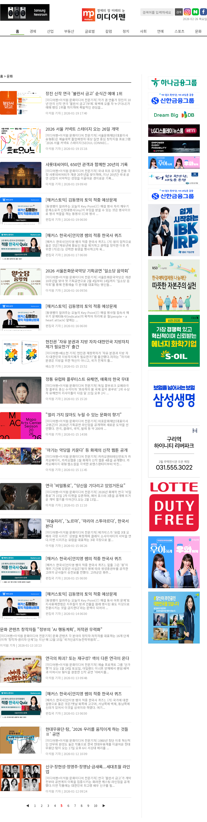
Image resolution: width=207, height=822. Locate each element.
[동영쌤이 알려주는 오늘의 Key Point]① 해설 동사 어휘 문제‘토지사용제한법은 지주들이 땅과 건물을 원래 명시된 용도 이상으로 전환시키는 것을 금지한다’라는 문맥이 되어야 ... (88, 604)
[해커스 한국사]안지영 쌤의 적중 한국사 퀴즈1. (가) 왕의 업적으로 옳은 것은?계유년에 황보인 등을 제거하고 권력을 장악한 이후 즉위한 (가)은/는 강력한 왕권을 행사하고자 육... (88, 245)
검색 (179, 12)
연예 (160, 31)
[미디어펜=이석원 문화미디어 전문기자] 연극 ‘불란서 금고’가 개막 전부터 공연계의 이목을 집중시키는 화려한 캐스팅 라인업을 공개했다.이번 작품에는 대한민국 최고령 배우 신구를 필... (88, 782)
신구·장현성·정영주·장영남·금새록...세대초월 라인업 (88, 769)
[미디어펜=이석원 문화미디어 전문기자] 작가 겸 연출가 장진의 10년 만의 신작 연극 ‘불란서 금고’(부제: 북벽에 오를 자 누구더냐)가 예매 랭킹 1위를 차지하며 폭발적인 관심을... (88, 103)
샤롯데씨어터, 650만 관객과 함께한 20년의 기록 (87, 164)
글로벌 (90, 31)
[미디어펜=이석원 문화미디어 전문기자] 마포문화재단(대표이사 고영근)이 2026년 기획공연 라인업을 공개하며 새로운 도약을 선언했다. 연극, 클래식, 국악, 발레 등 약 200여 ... (87, 425)
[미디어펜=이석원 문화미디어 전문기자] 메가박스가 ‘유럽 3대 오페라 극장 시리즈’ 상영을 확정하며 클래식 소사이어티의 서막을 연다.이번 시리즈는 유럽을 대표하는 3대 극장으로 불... (88, 536)
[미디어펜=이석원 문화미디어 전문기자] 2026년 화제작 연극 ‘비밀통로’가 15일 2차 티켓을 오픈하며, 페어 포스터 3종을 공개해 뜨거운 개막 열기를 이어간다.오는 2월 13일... (88, 495)
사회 (143, 31)
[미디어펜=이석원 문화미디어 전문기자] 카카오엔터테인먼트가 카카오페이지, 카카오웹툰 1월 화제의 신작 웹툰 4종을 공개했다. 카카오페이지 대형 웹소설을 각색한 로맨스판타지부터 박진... (88, 460)
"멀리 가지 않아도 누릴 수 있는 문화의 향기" (84, 415)
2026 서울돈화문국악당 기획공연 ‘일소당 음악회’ (87, 271)
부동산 (69, 31)
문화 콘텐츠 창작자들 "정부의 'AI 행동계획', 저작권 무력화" (51, 629)
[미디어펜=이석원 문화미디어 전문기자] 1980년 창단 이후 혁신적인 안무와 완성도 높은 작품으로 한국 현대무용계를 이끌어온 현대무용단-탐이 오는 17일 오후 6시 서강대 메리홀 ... (88, 744)
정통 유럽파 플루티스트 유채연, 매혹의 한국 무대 (87, 379)
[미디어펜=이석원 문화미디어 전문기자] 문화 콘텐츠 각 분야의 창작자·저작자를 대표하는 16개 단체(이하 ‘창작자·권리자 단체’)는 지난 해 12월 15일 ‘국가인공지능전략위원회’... (64, 638)
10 (95, 805)
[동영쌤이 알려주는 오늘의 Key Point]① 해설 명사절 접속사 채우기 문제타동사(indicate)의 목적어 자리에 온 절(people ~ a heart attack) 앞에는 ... (87, 316)
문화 (198, 31)
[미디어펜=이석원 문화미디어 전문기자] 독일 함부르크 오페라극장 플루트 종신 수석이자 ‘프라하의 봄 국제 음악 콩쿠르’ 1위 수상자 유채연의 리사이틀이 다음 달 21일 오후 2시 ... (88, 389)
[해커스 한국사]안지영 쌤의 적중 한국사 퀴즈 (84, 235)
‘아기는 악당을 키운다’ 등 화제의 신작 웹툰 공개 (87, 450)
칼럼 (108, 31)
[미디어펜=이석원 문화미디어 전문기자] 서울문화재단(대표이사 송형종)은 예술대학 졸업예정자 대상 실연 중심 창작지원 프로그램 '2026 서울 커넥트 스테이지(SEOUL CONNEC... (88, 139)
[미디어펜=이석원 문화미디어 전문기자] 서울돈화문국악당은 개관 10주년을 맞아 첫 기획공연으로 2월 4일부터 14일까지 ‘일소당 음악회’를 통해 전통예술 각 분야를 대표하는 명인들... (88, 281)
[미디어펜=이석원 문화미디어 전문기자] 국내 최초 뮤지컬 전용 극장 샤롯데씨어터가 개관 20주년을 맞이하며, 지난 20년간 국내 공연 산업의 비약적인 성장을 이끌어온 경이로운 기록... (88, 174)
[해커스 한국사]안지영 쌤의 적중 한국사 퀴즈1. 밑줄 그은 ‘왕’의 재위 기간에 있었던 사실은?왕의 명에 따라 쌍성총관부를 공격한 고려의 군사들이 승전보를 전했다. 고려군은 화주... (87, 568)
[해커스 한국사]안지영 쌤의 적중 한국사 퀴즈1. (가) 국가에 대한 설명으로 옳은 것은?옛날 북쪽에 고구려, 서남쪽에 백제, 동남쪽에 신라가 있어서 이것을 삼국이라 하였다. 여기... (88, 704)
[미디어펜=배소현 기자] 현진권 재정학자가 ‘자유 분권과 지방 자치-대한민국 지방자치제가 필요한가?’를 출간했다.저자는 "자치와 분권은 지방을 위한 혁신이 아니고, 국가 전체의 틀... (88, 357)
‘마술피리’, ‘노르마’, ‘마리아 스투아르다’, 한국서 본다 (87, 523)
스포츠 (179, 31)
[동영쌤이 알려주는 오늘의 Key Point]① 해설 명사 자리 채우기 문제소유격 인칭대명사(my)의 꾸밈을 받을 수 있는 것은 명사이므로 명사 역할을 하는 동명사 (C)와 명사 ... (88, 210)
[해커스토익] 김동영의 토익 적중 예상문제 (81, 200)
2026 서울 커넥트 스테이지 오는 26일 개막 (82, 129)
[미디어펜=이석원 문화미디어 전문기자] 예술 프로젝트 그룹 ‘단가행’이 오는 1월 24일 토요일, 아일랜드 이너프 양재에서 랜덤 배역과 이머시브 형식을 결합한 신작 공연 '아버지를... (88, 668)
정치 (126, 31)
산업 (50, 31)
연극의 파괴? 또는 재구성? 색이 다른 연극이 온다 (87, 658)
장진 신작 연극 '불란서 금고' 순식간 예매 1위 (84, 93)
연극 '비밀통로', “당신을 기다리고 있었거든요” (85, 485)
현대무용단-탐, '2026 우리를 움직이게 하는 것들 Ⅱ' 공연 (87, 731)
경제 (33, 31)
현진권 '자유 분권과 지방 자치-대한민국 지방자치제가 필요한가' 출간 (87, 344)
